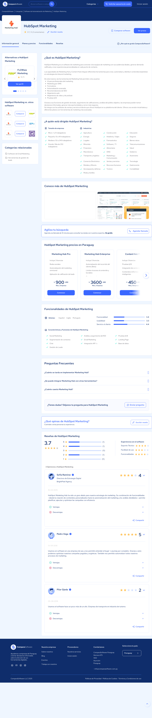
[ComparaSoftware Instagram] (25, 665)
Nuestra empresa (48, 647)
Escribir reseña (55, 32)
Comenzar (97, 293)
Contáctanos (98, 647)
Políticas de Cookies (110, 678)
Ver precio (142, 31)
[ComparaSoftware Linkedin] (12, 665)
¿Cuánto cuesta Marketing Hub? (96, 389)
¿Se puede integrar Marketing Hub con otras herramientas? (96, 381)
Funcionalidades (46, 43)
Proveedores (72, 647)
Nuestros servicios (74, 652)
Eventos (44, 660)
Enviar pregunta (135, 405)
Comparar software (120, 30)
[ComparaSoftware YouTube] (16, 665)
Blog (43, 656)
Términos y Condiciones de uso (129, 678)
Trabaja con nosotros (49, 664)
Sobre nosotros (47, 652)
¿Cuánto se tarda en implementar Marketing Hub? (96, 372)
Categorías (93, 4)
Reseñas (59, 43)
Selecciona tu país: (130, 646)
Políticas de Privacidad (93, 678)
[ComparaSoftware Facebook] (20, 665)
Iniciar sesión (142, 4)
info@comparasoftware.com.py (105, 669)
